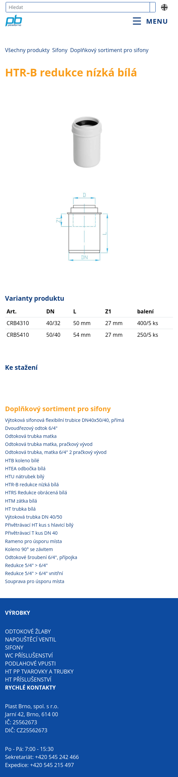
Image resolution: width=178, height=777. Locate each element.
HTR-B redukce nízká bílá (32, 484)
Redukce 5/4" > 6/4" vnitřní (34, 573)
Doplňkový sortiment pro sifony (109, 50)
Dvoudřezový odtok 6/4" (31, 428)
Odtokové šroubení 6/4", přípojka (41, 557)
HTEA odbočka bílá (25, 468)
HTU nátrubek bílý (24, 476)
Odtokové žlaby (28, 631)
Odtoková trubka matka (31, 436)
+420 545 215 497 (52, 765)
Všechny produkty (27, 50)
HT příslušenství (28, 679)
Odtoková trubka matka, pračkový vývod (49, 444)
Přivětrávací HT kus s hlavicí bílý (39, 525)
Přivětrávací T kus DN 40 (31, 533)
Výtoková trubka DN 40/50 (33, 517)
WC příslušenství (29, 655)
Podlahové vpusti (30, 663)
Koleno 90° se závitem (29, 549)
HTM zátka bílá (21, 501)
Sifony (59, 50)
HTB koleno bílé (22, 460)
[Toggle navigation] (150, 21)
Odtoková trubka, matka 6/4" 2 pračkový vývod (56, 452)
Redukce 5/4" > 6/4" (26, 565)
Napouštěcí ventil (30, 639)
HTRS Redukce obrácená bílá (36, 492)
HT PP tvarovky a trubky (39, 671)
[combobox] (78, 7)
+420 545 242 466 (57, 757)
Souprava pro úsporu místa (34, 581)
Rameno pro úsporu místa (33, 541)
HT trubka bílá (20, 509)
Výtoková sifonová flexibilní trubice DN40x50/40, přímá (64, 420)
